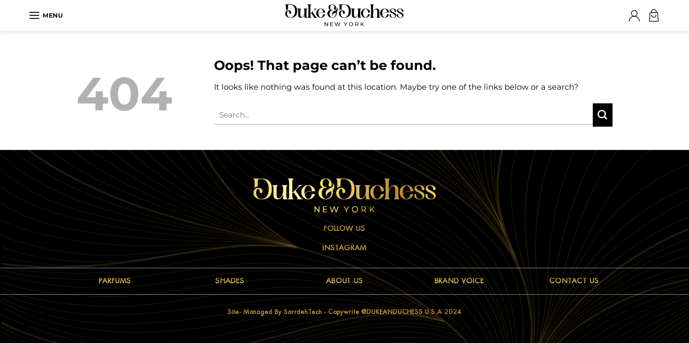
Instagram (344, 248)
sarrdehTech (303, 312)
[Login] (634, 15)
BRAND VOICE (460, 281)
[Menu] (46, 15)
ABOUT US (344, 281)
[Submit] (603, 115)
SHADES (229, 281)
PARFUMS (115, 281)
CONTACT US (574, 281)
